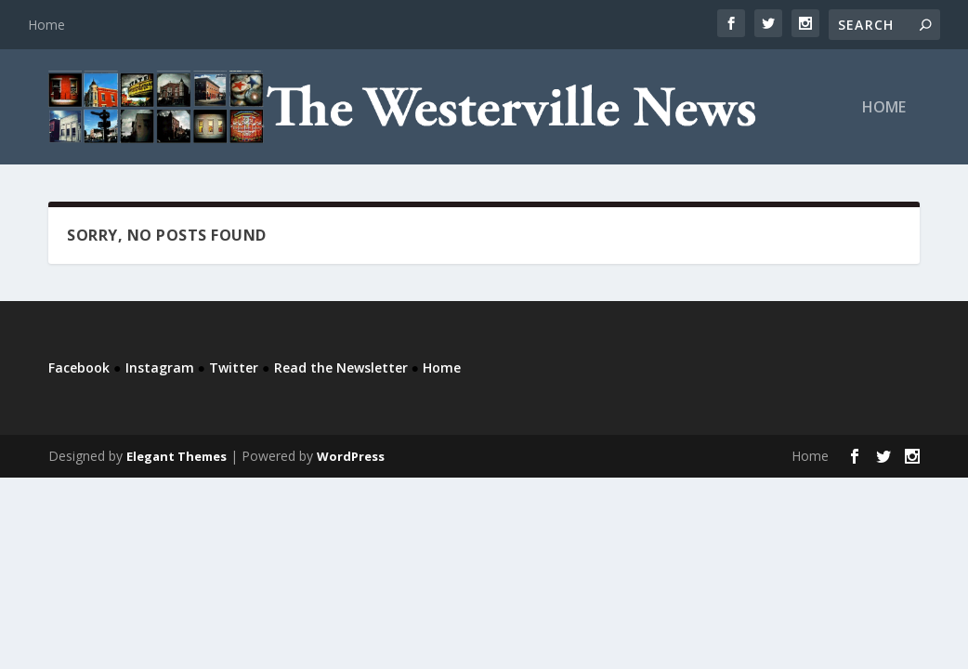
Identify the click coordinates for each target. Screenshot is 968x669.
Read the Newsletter (341, 367)
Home (46, 24)
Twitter (233, 367)
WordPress (351, 456)
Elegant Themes (176, 456)
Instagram (159, 367)
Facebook (79, 367)
